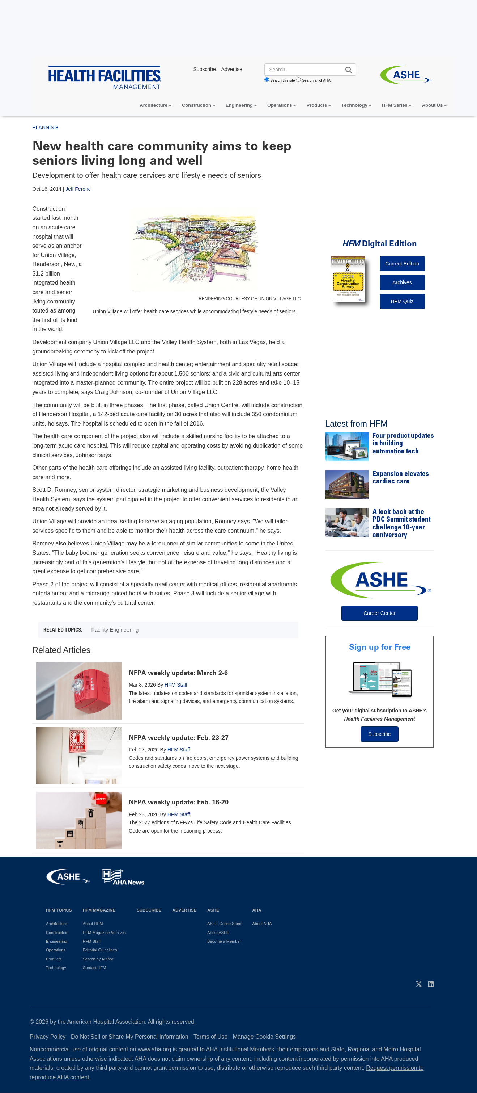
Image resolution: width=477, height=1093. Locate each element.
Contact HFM (94, 968)
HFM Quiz (402, 301)
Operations (279, 105)
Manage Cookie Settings (264, 1037)
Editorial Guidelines (100, 950)
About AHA (262, 923)
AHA (256, 910)
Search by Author (98, 959)
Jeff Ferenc (78, 189)
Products (317, 105)
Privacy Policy (48, 1037)
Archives (402, 282)
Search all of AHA (316, 81)
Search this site (282, 81)
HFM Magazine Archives (104, 932)
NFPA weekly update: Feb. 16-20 (179, 802)
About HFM (93, 923)
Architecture (153, 105)
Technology (354, 105)
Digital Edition (379, 243)
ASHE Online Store (224, 923)
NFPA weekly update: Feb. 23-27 (179, 738)
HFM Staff (176, 685)
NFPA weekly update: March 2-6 (178, 673)
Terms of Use (210, 1037)
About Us (432, 105)
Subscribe (379, 734)
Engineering (239, 105)
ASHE (213, 910)
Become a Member (224, 941)
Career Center (379, 613)
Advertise (185, 910)
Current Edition (402, 264)
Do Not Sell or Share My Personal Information (129, 1037)
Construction (196, 105)
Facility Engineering (115, 630)
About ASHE (218, 932)
